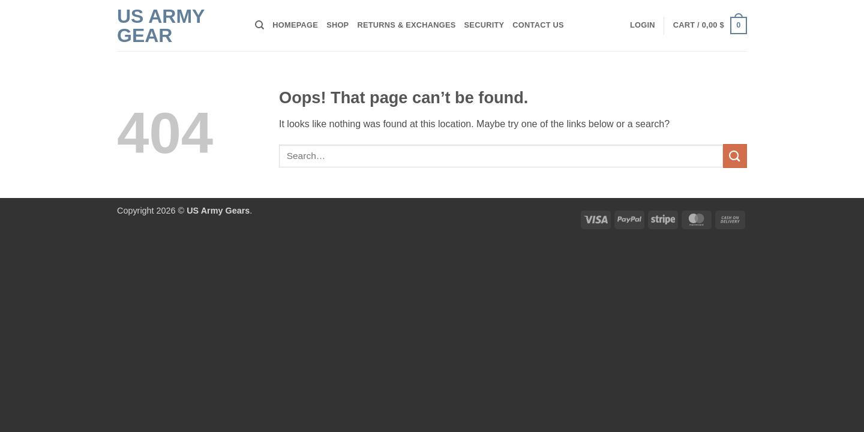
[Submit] (735, 155)
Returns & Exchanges (406, 24)
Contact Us (538, 24)
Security (484, 24)
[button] (642, 25)
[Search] (259, 25)
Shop (337, 24)
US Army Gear (161, 26)
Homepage (295, 24)
